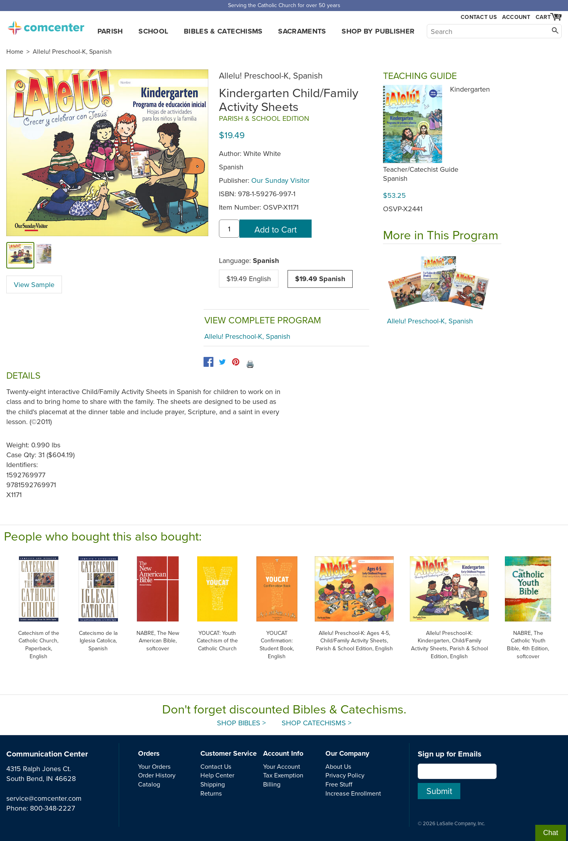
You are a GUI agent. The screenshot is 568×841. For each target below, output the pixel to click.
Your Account (281, 766)
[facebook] (208, 362)
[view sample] (44, 255)
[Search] (494, 31)
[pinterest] (236, 362)
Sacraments (302, 31)
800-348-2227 (52, 808)
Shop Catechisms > (316, 723)
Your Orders (154, 766)
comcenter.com (45, 26)
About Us (338, 766)
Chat (550, 833)
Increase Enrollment (353, 793)
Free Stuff (338, 784)
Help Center (217, 775)
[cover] (20, 255)
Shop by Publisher (378, 31)
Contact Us (479, 17)
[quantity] (229, 229)
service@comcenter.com (44, 798)
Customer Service (228, 753)
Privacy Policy (344, 775)
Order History (157, 775)
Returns (211, 793)
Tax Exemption (283, 775)
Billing (271, 784)
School (153, 31)
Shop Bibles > (241, 723)
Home (14, 51)
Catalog (149, 784)
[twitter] (222, 362)
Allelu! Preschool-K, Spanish (72, 51)
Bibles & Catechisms (223, 31)
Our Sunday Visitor (280, 180)
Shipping (212, 784)
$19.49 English (248, 278)
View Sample (34, 284)
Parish (110, 31)
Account (516, 17)
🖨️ (250, 364)
